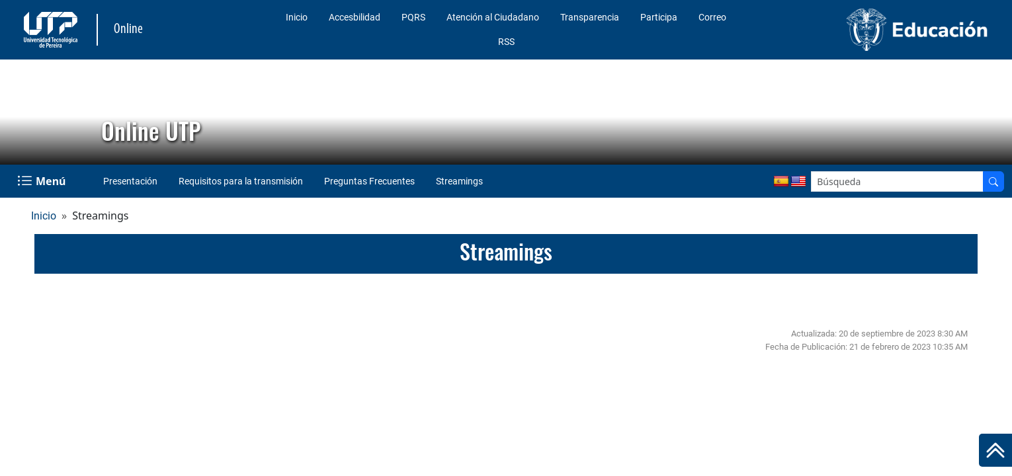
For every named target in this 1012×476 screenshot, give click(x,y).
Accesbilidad (354, 17)
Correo (712, 17)
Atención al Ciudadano (492, 17)
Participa (658, 17)
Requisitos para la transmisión (241, 181)
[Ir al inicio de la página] (995, 450)
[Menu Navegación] (42, 181)
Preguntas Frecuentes (369, 181)
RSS (506, 41)
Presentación (130, 181)
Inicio (297, 17)
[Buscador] (993, 181)
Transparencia (589, 17)
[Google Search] (897, 181)
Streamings (459, 181)
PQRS (413, 17)
